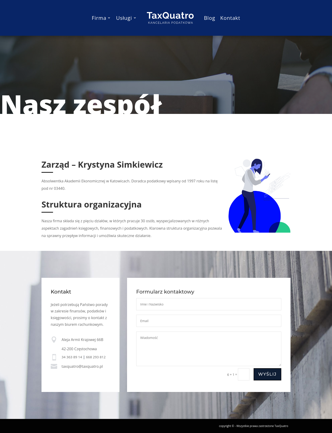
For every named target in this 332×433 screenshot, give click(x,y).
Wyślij (267, 374)
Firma (99, 17)
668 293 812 (96, 357)
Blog (209, 17)
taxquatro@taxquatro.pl (82, 366)
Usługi (124, 17)
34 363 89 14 (72, 357)
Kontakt (230, 17)
